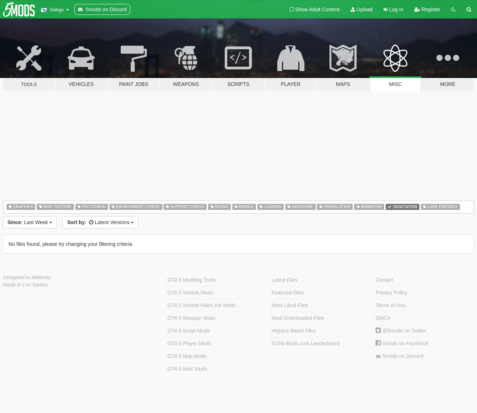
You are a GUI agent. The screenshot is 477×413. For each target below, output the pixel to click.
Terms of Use (390, 305)
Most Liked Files (289, 305)
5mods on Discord (399, 356)
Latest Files (284, 280)
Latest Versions (100, 222)
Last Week (30, 222)
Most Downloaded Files (297, 318)
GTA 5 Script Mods (188, 331)
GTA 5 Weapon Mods (191, 318)
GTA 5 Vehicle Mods (190, 293)
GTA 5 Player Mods (189, 343)
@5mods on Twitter (401, 330)
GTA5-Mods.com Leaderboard (305, 343)
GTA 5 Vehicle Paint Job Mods (201, 305)
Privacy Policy (391, 293)
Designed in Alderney (27, 277)
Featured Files (287, 293)
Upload (362, 9)
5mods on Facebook (402, 343)
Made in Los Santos (25, 285)
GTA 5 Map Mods (187, 356)
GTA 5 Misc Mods (187, 369)
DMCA (383, 318)
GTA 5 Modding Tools (191, 280)
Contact (384, 280)
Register (427, 9)
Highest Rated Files (293, 331)
